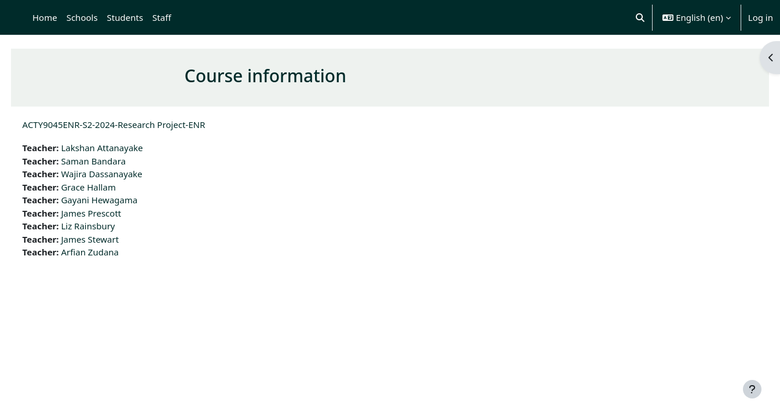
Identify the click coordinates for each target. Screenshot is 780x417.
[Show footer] (752, 389)
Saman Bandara (115, 161)
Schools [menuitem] (82, 17)
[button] (640, 17)
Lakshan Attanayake (123, 147)
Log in (760, 17)
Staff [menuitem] (161, 17)
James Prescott (113, 213)
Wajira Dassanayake (123, 174)
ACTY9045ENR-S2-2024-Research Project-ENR (135, 124)
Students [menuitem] (125, 17)
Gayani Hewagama (121, 200)
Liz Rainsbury (110, 226)
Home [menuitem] (44, 17)
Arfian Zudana (112, 252)
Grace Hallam (110, 187)
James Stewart (112, 239)
